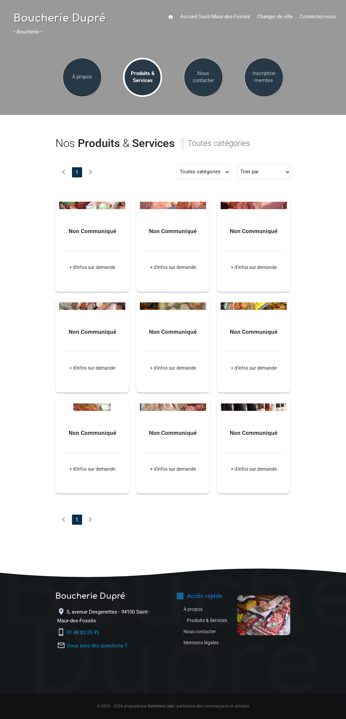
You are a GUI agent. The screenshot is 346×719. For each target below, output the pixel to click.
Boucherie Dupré (59, 19)
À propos (82, 78)
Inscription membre (263, 78)
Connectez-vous (318, 17)
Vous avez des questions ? (97, 646)
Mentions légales (202, 650)
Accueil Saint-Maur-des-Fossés (215, 17)
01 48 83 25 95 (83, 633)
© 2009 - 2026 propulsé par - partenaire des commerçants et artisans (173, 706)
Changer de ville (275, 17)
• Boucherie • (28, 32)
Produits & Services (143, 78)
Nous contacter (203, 78)
